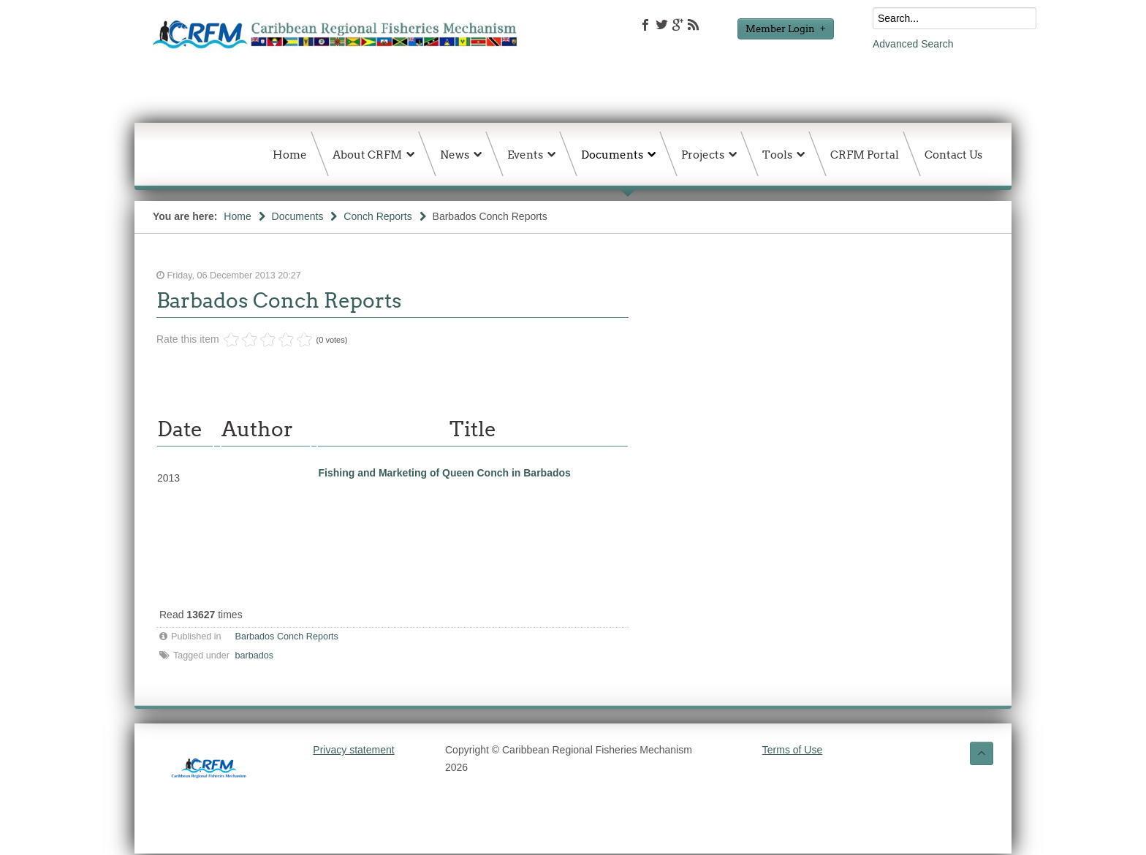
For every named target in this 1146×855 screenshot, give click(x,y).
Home (237, 216)
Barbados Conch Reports (279, 300)
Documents (298, 216)
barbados (254, 655)
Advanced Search (913, 44)
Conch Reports (377, 216)
